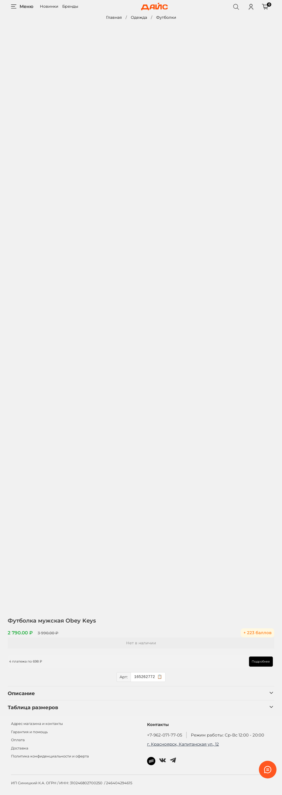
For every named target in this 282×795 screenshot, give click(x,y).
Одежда (139, 17)
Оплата (18, 740)
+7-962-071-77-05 (164, 735)
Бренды (70, 6)
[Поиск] (236, 6)
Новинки (49, 6)
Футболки (166, 17)
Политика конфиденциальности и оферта (50, 756)
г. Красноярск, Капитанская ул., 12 (183, 744)
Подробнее (258, 661)
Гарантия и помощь (29, 732)
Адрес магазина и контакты (37, 724)
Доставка (19, 748)
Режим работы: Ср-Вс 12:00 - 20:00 (227, 735)
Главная (114, 17)
